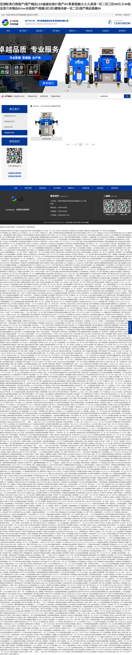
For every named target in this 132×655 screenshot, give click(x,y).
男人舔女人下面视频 (82, 411)
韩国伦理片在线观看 (59, 413)
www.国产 (59, 536)
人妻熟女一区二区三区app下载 (99, 411)
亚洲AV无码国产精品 (58, 252)
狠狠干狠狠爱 (10, 645)
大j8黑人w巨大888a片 (103, 465)
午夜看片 (80, 566)
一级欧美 (78, 276)
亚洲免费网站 (68, 284)
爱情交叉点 (13, 271)
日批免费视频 (121, 329)
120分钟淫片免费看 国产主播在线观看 (118, 422)
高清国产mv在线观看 (97, 630)
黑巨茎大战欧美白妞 (117, 488)
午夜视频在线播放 (47, 570)
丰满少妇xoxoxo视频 (106, 377)
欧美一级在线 (7, 347)
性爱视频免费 (82, 473)
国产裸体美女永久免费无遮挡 (63, 265)
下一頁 (86, 145)
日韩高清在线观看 (98, 503)
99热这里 (44, 243)
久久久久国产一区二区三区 (42, 286)
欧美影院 (77, 357)
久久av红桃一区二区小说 (103, 540)
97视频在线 (111, 480)
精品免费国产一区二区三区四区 (65, 280)
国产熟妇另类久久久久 (56, 306)
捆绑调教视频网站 (40, 463)
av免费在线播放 (21, 250)
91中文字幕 (35, 611)
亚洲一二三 (10, 366)
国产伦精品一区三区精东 (60, 282)
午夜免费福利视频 (33, 263)
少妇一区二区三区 (16, 568)
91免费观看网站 (66, 491)
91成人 (25, 342)
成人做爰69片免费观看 (97, 572)
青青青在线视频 (45, 282)
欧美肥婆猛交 (91, 297)
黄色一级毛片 (19, 246)
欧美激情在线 (44, 622)
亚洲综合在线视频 (100, 405)
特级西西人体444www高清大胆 (10, 422)
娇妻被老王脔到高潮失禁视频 (48, 484)
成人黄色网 (42, 293)
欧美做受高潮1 (110, 323)
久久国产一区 (9, 312)
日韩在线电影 (85, 463)
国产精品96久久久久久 (13, 299)
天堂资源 (6, 426)
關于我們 (119, 15)
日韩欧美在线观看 (9, 269)
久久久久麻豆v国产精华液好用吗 (35, 291)
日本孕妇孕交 (51, 327)
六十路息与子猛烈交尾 (68, 596)
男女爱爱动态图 (92, 375)
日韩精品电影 (96, 458)
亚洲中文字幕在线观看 (10, 306)
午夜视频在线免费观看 (69, 544)
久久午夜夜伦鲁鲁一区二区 (12, 488)
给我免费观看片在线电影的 (121, 549)
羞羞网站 (99, 235)
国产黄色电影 (83, 538)
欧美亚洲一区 (72, 439)
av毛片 (111, 347)
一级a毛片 (60, 647)
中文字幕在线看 (93, 589)
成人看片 (60, 284)
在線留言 (105, 31)
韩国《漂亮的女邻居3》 (67, 246)
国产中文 (90, 512)
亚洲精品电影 (48, 248)
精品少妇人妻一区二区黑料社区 (117, 362)
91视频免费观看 (17, 516)
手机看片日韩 (9, 402)
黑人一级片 (21, 293)
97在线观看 (4, 233)
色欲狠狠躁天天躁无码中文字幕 (78, 591)
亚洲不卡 (97, 394)
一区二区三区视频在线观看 (65, 441)
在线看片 (71, 276)
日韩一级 (38, 329)
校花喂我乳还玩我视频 (12, 297)
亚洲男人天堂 (124, 441)
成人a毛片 (88, 334)
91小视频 (64, 486)
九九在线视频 (112, 310)
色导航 (29, 383)
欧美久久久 (7, 286)
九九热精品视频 (33, 237)
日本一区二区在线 (39, 261)
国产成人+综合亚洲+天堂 (75, 334)
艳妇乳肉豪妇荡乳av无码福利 (59, 383)
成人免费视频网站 (8, 252)
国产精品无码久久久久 (71, 531)
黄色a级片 (108, 649)
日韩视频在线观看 (30, 332)
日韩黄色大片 (50, 261)
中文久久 (89, 622)
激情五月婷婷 (34, 460)
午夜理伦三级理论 (77, 254)
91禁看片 (85, 276)
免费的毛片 (26, 615)
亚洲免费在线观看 (46, 467)
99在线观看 (120, 295)
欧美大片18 (11, 353)
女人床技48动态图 (25, 280)
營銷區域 (89, 31)
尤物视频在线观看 (94, 385)
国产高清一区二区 (6, 441)
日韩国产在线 (23, 370)
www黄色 (17, 611)
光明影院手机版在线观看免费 (63, 233)
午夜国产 (112, 250)
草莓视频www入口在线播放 (9, 407)
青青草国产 (125, 546)
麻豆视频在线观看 (31, 364)
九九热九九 (107, 235)
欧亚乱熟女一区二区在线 (74, 261)
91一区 (86, 261)
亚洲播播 (47, 634)
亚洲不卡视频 (29, 643)
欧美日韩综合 (115, 433)
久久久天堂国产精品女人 (54, 291)
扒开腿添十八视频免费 (89, 237)
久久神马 (80, 400)
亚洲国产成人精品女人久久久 (115, 282)
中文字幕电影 (104, 615)
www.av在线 (47, 259)
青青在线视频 (108, 370)
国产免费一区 (64, 598)
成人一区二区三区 (73, 557)
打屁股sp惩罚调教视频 (110, 325)
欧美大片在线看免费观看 (101, 246)
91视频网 (68, 375)
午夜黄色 (23, 263)
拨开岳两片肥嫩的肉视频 (69, 299)
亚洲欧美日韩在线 (15, 531)
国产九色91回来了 (26, 295)
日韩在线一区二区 (63, 433)
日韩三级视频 (40, 551)
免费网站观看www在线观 (72, 465)
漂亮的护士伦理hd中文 (25, 463)
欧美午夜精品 (44, 263)
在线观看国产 (38, 379)
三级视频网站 (47, 630)
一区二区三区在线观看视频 (110, 564)
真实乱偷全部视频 (98, 430)
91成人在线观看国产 (32, 467)
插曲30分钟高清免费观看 (24, 239)
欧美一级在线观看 (27, 433)
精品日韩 (95, 576)
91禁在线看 (92, 235)
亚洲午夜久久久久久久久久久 (10, 310)
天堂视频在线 (101, 269)
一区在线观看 (22, 368)
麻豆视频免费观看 (103, 297)
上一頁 (75, 145)
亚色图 (124, 259)
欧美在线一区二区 (118, 286)
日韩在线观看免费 (77, 652)
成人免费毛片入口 (15, 233)
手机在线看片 (19, 503)
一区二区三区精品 (99, 568)
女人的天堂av (102, 626)
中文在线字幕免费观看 (62, 402)
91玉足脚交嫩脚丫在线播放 (13, 254)
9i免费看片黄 (103, 301)
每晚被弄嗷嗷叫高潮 (115, 456)
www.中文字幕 (41, 482)
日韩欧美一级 (30, 338)
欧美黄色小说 (28, 523)
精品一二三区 (66, 630)
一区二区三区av (78, 634)
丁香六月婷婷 (10, 317)
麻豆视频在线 (35, 314)
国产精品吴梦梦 (45, 611)
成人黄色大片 (55, 486)
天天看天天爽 (40, 269)
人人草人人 (119, 291)
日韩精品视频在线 (46, 415)
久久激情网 (106, 267)
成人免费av (104, 250)
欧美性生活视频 (32, 437)
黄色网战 (53, 641)
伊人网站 (108, 523)
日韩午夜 (29, 400)
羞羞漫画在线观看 (12, 456)
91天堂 (67, 587)
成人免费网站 (102, 555)
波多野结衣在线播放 (10, 417)
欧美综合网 (46, 351)
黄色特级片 (86, 372)
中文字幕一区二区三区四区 (74, 323)
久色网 (52, 480)
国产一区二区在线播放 (28, 297)
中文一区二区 (111, 269)
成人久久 (128, 594)
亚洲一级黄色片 (110, 503)
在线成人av (71, 263)
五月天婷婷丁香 (110, 344)
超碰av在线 (126, 456)
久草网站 (19, 484)
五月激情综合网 (98, 581)
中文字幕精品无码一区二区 (57, 564)
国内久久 (52, 473)
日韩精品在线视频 (40, 428)
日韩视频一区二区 (72, 338)
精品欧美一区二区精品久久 (118, 478)
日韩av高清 (60, 437)
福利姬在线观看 (58, 357)
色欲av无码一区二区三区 (56, 314)
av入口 (81, 409)
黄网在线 (66, 417)
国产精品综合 (83, 428)
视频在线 (107, 312)
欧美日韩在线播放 (93, 439)
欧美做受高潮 (26, 538)
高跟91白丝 (83, 589)
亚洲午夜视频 (5, 643)
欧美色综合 (60, 473)
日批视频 (121, 368)
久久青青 (107, 512)
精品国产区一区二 (81, 385)
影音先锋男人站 (61, 263)
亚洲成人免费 (5, 452)
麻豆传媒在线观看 (101, 254)
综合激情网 (90, 417)
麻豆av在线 (58, 340)
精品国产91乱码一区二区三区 (57, 501)
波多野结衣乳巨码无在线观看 (103, 293)
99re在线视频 (62, 540)
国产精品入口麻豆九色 (52, 596)
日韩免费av (70, 314)
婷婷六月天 (49, 594)
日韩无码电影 (27, 445)
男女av (52, 263)
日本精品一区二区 (22, 542)
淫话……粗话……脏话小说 (31, 422)
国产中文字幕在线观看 (27, 572)
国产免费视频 (94, 304)
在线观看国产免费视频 (59, 276)
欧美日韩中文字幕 (62, 295)
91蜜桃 (87, 327)
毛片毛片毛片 (115, 297)
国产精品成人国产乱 (115, 274)
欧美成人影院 (10, 430)
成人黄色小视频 (94, 276)
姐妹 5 (124, 274)
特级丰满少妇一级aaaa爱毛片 (84, 284)
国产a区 (86, 278)
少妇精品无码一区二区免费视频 (78, 377)
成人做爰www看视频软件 (105, 256)
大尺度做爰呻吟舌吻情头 (123, 237)
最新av (95, 529)
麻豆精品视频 (120, 321)
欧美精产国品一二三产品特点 (92, 497)
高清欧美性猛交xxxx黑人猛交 (115, 630)
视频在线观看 (26, 282)
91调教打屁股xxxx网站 (84, 471)
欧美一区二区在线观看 (116, 531)
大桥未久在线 (91, 525)
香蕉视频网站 (102, 456)
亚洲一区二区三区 (90, 400)
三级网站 (3, 596)
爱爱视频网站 (5, 301)
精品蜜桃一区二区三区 (97, 306)
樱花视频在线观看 (15, 536)
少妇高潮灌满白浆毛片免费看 (65, 613)
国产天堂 (85, 499)
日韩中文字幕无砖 (107, 493)
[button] (64, 90)
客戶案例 (56, 31)
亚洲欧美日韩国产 (98, 239)
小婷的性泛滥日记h (82, 291)
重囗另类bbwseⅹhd (77, 383)
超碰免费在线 (113, 342)
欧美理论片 (17, 632)
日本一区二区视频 (6, 551)
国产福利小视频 (52, 516)
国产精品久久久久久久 (41, 400)
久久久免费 (30, 430)
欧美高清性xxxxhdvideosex (77, 235)
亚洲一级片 (49, 409)
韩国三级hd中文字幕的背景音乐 (61, 435)
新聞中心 (72, 31)
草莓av (62, 254)
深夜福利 (76, 267)
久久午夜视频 (23, 448)
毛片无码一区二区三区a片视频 (108, 359)
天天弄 (126, 314)
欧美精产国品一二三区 (22, 312)
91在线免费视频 (52, 246)
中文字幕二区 (32, 598)
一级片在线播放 (69, 291)
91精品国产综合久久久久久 (88, 301)
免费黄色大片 (95, 463)
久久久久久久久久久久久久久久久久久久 (77, 503)
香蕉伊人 (52, 433)
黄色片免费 (116, 540)
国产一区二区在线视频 (71, 521)
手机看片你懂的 (31, 293)
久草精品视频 (121, 503)
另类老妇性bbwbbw (66, 267)
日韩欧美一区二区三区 (100, 252)
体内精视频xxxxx (78, 488)
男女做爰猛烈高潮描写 (46, 589)
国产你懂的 (89, 342)
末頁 (93, 145)
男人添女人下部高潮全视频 (29, 510)
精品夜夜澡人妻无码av (60, 332)
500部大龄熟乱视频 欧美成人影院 (27, 317)
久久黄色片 (37, 278)
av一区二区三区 (115, 452)
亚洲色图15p (94, 372)
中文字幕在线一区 (97, 312)
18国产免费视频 (32, 533)
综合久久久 (74, 589)
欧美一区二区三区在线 (56, 600)
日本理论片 (4, 458)
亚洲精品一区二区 (104, 383)
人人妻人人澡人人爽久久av (117, 364)
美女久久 (30, 243)
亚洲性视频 (122, 254)
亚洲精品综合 (89, 394)
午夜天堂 (101, 609)
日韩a (16, 510)
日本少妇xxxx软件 (111, 430)
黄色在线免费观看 (59, 381)
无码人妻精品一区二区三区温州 (71, 289)
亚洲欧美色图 (54, 400)
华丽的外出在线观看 (41, 295)
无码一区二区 (92, 233)
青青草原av (71, 602)
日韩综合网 (69, 256)
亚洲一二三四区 (47, 555)
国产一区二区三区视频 (42, 252)
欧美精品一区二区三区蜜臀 (110, 319)
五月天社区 (51, 624)
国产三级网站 (73, 428)
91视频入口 (93, 518)
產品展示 (39, 31)
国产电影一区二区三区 (76, 312)
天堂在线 (113, 243)
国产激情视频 (82, 398)
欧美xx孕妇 (72, 304)
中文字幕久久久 (94, 299)
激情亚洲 (52, 430)
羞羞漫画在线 (47, 381)
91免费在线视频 (113, 415)
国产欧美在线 (115, 600)
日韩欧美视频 (94, 308)
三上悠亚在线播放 (108, 574)
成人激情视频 (72, 482)
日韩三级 (76, 250)
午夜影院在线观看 (85, 250)
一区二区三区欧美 (49, 632)
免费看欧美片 (85, 267)
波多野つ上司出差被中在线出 (121, 420)
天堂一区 (37, 626)
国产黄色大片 (103, 336)
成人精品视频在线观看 (80, 583)
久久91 (45, 544)
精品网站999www (112, 366)
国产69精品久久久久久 (27, 407)
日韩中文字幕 (99, 523)
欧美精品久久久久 (37, 289)
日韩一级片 (125, 469)
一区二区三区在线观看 (75, 564)
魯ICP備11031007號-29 (74, 222)
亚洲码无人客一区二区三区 (48, 342)
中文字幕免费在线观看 (63, 632)
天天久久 (97, 475)
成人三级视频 (120, 626)
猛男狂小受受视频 (52, 250)
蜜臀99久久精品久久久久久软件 (25, 308)
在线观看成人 (4, 585)
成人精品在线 (20, 430)
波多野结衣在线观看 (23, 409)
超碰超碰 (21, 304)
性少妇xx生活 (41, 246)
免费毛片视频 (50, 297)
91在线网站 (110, 265)
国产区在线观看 (27, 602)
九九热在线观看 (62, 239)
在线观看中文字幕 (92, 420)
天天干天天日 (75, 460)
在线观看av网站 (8, 362)
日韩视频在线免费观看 (23, 645)
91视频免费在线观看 (43, 587)
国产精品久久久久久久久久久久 (117, 568)
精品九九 (61, 379)
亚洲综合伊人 (63, 484)
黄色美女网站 (47, 334)
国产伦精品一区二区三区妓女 (57, 235)
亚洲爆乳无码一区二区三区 (95, 649)
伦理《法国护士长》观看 (43, 233)
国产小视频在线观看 (39, 465)
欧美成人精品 (41, 327)
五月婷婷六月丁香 (12, 327)
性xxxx (61, 237)
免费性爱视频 (94, 289)
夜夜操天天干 (82, 544)
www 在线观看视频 (44, 413)
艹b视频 (8, 321)
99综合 (72, 480)
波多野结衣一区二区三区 (32, 256)
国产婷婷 (7, 340)
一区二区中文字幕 (52, 512)
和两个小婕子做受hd (14, 615)
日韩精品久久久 (104, 420)
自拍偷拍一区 (97, 392)
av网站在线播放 (115, 516)
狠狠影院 (77, 443)
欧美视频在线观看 (10, 265)
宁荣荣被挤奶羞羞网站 (91, 624)
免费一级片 (78, 458)
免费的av (50, 568)
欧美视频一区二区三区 (121, 377)
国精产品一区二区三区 (63, 510)
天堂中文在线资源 (83, 304)
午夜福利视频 (77, 615)
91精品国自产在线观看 (16, 555)
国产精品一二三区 (38, 325)
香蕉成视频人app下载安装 (90, 510)
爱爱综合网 (126, 409)
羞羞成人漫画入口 (55, 506)
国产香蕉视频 (104, 271)
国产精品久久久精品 (14, 628)
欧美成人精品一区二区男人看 (48, 304)
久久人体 (120, 284)
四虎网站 (40, 336)
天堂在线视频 (37, 441)
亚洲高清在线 (33, 518)
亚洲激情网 (64, 336)
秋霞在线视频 (49, 566)
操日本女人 (53, 405)
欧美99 (103, 469)
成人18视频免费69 (23, 314)
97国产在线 (55, 385)
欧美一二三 (112, 527)
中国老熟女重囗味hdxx (112, 617)
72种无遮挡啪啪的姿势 (16, 443)
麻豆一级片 (120, 250)
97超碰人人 (60, 411)
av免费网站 (72, 332)
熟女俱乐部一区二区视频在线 (69, 516)
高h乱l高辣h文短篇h (74, 450)
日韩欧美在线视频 (90, 383)
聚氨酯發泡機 (55, 96)
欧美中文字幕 (9, 501)
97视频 (105, 381)
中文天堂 (81, 482)
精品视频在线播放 (117, 267)
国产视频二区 (32, 250)
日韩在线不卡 (116, 349)
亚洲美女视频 (95, 319)
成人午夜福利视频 (25, 325)
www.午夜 (80, 259)
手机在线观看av (79, 366)
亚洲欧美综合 (125, 521)
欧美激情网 (122, 553)
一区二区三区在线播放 (123, 501)
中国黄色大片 (59, 396)
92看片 (11, 579)
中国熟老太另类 (81, 456)
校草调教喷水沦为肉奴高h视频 (100, 278)
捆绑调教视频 (19, 604)
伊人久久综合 (76, 594)
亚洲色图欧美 (26, 439)
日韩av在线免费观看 (121, 402)
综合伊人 (50, 559)
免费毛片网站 (26, 441)
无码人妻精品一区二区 (12, 525)
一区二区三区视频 (67, 407)
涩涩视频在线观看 (58, 310)
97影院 (99, 566)
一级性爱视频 (33, 342)
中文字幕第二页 (71, 546)
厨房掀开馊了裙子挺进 (80, 518)
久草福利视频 (14, 284)
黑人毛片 (72, 274)
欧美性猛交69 (49, 591)
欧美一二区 (10, 246)
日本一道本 (34, 271)
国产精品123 (45, 561)
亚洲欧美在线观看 (72, 301)
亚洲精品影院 (81, 381)
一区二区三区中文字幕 (44, 357)
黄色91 (26, 254)
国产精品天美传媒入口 (69, 325)
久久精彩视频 (127, 417)
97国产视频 (89, 387)
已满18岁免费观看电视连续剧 (103, 263)
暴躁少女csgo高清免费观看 (23, 475)
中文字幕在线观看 (89, 426)
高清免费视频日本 (46, 417)
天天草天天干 (45, 626)
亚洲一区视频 (126, 385)
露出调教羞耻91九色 (62, 480)
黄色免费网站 (5, 508)
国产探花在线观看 (73, 413)
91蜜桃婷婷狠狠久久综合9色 (40, 349)
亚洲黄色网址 (60, 261)
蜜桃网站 (64, 478)
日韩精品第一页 (16, 342)
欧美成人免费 (104, 589)
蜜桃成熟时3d (100, 514)
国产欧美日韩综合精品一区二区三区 (114, 394)
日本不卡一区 (116, 357)
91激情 (89, 529)
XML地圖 (86, 222)
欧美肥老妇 (114, 486)
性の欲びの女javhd (106, 647)
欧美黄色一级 (120, 252)
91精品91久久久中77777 (43, 265)
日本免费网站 (61, 278)
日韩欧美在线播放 (10, 521)
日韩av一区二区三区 (61, 241)
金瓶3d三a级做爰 (126, 525)
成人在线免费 (78, 581)
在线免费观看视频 (53, 615)
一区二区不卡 (86, 527)
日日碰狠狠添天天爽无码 (63, 243)
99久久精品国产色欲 (113, 469)
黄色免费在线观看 (39, 239)
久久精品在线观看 (15, 471)
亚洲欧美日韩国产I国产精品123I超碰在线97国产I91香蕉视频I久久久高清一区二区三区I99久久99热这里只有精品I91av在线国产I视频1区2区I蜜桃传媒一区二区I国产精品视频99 (58, 231)
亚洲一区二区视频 (107, 385)
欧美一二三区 (84, 355)
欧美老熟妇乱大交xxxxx (28, 372)
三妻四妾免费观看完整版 (118, 317)
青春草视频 (29, 394)
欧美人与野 (35, 282)
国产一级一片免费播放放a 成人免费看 (17, 398)
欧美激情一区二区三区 (89, 450)
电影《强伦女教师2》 (44, 332)
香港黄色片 (85, 357)
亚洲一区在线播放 (12, 460)
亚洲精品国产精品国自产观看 (119, 542)
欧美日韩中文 (117, 523)
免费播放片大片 (8, 510)
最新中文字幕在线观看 (49, 527)
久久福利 (118, 574)
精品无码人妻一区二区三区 (25, 269)
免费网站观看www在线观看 (49, 237)
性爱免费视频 (109, 241)
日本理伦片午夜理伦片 (40, 241)
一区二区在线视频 (62, 523)
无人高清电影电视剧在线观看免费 (52, 256)
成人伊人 (75, 632)
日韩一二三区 (67, 340)
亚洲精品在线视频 (99, 435)
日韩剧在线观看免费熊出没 (109, 304)
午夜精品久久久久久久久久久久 (119, 301)
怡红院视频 (15, 340)
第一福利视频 (9, 482)
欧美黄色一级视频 (117, 246)
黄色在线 (96, 250)
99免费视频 (39, 248)
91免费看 (89, 546)
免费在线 (79, 308)
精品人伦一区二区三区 (120, 609)
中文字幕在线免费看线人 (19, 557)
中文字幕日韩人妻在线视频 (70, 355)
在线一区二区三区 (69, 308)
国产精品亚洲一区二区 (18, 259)
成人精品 (59, 308)
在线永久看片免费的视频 (65, 469)
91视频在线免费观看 (49, 278)
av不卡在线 (56, 259)
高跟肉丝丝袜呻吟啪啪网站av (14, 467)
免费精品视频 (17, 321)
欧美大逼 (54, 450)
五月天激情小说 (115, 546)
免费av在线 (64, 347)
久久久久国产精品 (20, 564)
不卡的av (5, 284)
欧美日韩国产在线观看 (53, 325)
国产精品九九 (76, 510)
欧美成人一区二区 (28, 233)
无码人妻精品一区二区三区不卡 (65, 566)
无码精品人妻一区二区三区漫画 (89, 338)
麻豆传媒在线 (91, 340)
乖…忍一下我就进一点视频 (56, 463)
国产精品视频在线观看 (8, 546)
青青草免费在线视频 (61, 312)
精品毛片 (94, 336)
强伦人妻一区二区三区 (7, 478)
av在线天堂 (48, 323)
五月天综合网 (68, 366)
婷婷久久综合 (12, 314)
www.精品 (27, 415)
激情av (28, 417)
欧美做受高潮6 (103, 428)
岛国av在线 (62, 450)
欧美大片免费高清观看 (116, 594)
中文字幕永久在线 (50, 362)
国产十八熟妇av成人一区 (23, 261)
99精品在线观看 (102, 478)
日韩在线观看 (14, 263)
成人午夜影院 (65, 589)
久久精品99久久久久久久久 (71, 370)
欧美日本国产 (40, 299)
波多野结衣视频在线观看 (41, 553)
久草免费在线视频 (46, 452)
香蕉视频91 (117, 372)
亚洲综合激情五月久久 (96, 499)
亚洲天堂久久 (51, 239)
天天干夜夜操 (116, 512)
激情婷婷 (111, 252)
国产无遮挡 (128, 544)
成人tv (109, 357)
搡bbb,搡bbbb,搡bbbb (16, 458)
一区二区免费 (89, 254)
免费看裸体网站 (42, 377)
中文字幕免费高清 (24, 289)
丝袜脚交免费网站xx (17, 454)
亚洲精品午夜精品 (6, 437)
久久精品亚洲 (72, 540)
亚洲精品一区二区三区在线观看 (28, 387)
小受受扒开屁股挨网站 (50, 649)
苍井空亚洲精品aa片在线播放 (110, 510)
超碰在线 (59, 422)
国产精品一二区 (21, 237)
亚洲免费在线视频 (35, 557)
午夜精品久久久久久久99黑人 (94, 321)
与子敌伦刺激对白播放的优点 (115, 239)
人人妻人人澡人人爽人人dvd (106, 340)
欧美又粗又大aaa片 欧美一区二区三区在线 (108, 424)
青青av (92, 531)
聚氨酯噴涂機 (32, 96)
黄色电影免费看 (114, 591)
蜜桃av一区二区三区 (54, 428)
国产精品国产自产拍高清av (108, 351)
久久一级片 (63, 645)
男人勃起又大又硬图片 (123, 484)
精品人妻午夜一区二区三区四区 (80, 282)
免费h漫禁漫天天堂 (41, 430)
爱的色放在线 (73, 445)
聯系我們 (127, 15)
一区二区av (21, 334)
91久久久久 (75, 424)
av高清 (77, 269)
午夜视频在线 (116, 235)
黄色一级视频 (113, 254)
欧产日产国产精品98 (10, 559)
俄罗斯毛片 (119, 454)
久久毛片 (118, 385)
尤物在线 (57, 570)
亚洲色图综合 (122, 445)
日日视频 (78, 497)
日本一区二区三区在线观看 (31, 536)
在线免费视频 (16, 602)
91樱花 (30, 267)
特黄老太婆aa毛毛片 (17, 338)
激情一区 (19, 523)
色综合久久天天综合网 (83, 454)
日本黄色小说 (81, 585)
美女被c (119, 417)
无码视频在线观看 (76, 598)
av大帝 (55, 540)
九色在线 (86, 289)
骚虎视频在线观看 (14, 357)
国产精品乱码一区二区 (25, 626)
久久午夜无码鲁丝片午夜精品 (41, 385)
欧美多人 (52, 622)
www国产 (42, 271)
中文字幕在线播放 (103, 628)
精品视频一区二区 (36, 375)
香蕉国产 (59, 364)
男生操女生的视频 (7, 486)
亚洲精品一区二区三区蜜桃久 (105, 579)
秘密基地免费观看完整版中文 (16, 383)
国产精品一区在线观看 (78, 248)
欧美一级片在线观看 (101, 342)
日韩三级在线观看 (93, 604)
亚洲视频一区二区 (97, 327)
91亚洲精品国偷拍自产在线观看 (92, 370)
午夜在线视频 (5, 639)
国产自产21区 (24, 452)
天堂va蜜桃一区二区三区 (14, 396)
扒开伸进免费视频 (106, 372)
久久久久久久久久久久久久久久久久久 (35, 473)
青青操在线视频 (61, 602)
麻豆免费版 (118, 624)
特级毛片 (98, 396)
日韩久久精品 (70, 639)
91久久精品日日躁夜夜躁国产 (63, 319)
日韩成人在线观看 (48, 619)
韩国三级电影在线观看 (51, 336)
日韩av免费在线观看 (84, 332)
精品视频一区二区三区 (66, 555)
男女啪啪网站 (29, 604)
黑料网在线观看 (90, 445)
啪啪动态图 (25, 310)
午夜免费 (83, 525)
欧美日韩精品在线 (89, 598)
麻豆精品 (60, 329)
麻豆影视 (29, 402)
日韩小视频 (104, 364)
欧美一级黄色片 (86, 568)
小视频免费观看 (88, 607)
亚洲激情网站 (14, 572)
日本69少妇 (125, 497)
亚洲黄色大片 (25, 340)
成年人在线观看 (107, 334)
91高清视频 (90, 641)
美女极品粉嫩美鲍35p (113, 355)
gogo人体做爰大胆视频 (40, 493)
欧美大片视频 (103, 576)
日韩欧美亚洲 (12, 529)
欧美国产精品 (7, 553)
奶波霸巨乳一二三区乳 (34, 259)
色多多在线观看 (82, 574)
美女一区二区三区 (66, 581)
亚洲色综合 (15, 452)
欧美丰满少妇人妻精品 (97, 355)
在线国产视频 (62, 454)
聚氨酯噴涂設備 (19, 96)
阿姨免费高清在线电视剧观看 (101, 353)
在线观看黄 (115, 278)
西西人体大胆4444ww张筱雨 (121, 463)
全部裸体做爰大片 (15, 248)
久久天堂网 (44, 317)
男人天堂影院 (56, 286)
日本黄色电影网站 (9, 506)
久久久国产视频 (70, 379)
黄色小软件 (112, 336)
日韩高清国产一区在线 (69, 286)
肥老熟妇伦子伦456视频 (37, 254)
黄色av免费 (63, 377)
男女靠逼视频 (120, 256)
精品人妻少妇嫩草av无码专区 (29, 284)
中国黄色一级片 (14, 499)
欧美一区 (121, 351)
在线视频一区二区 (21, 518)
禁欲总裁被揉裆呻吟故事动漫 (94, 241)
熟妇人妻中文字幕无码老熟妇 (59, 392)
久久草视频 (106, 458)
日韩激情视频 (118, 551)
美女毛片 (69, 463)
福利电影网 (41, 297)
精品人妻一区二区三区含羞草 (111, 338)
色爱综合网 (11, 250)
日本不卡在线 (60, 353)
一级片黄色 (86, 452)
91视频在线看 (91, 508)
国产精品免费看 (30, 246)
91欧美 (27, 443)
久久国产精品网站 (88, 465)
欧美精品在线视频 (25, 241)
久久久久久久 (109, 499)
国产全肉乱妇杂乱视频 (122, 241)
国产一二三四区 (78, 387)
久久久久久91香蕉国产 (52, 289)
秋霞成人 (89, 248)
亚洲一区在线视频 (54, 407)
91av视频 (3, 357)
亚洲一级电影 (58, 417)
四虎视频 (41, 323)
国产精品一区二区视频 (7, 484)
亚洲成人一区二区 (101, 531)
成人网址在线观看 (114, 413)
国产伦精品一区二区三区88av (107, 445)
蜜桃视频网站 (28, 594)
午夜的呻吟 (33, 370)
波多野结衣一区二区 (107, 624)
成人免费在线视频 (120, 370)
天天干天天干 (5, 420)
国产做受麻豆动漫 (109, 295)
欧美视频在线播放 (91, 482)
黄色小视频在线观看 (9, 334)
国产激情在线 (77, 607)
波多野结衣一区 (87, 293)
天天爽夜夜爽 (67, 518)
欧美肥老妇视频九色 (98, 314)
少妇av (51, 241)
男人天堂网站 (113, 428)
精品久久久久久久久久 (25, 428)
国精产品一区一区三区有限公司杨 (74, 529)
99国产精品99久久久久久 (72, 452)
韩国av (31, 252)
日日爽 (18, 439)
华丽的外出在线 (19, 482)
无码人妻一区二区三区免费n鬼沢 (79, 551)
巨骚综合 (10, 600)
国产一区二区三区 (28, 329)
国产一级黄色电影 (10, 323)
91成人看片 (35, 383)
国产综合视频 (80, 649)
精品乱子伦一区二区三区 (29, 622)
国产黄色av (119, 332)
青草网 (95, 402)
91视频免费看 (72, 549)
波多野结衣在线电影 (8, 239)
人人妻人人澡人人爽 (79, 297)
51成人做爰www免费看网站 (112, 259)
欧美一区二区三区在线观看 (111, 396)
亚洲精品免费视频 (102, 516)
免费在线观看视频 (108, 454)
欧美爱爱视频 (28, 600)
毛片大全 (20, 493)
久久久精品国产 (41, 491)
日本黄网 (124, 297)
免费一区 (25, 607)
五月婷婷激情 (93, 583)
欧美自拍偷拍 (12, 493)
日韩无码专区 (86, 239)
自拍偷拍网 (89, 402)
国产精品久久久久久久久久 (84, 475)
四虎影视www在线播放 (69, 259)
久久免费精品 (69, 411)
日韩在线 (55, 482)
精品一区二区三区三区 (88, 269)
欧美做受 (93, 357)
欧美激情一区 (107, 473)
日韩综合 (108, 609)
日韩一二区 (103, 310)
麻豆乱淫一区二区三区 (49, 390)
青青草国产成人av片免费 (8, 304)
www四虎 (51, 243)
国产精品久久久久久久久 (101, 471)
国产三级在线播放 (58, 338)
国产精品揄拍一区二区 (53, 269)
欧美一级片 (86, 619)
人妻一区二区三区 (50, 379)
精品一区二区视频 (83, 280)
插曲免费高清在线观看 (15, 415)
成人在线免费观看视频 (38, 615)
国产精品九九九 (36, 544)
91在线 (11, 518)
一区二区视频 (104, 308)
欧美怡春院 (70, 353)
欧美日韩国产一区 (113, 525)
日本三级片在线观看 (67, 321)
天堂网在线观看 (76, 587)
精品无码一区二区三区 (101, 317)
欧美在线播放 (109, 561)
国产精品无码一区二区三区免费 (97, 585)
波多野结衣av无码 (13, 276)
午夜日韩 (42, 448)
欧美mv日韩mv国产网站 (12, 282)
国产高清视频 (48, 312)
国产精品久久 (120, 480)
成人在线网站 (101, 357)
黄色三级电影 (126, 355)
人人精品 (57, 409)
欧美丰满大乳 (101, 362)
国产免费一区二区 (94, 637)
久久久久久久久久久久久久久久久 (48, 321)
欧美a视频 (98, 417)
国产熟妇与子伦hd (74, 293)
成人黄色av (7, 538)
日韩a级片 (75, 306)
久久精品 (111, 439)
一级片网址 (63, 304)
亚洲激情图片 (33, 347)
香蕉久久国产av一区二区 (66, 579)
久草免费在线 (84, 271)
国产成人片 (77, 390)
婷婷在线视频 (124, 643)
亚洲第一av (60, 542)
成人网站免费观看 (124, 405)
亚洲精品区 (13, 387)
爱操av (76, 525)
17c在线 (2, 450)
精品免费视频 (95, 469)
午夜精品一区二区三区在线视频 (53, 375)
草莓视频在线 (122, 269)
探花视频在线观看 (15, 413)
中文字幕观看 (50, 443)
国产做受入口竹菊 (28, 480)
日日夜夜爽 (19, 362)
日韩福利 (10, 637)
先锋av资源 (115, 299)
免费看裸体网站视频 (14, 329)
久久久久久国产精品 (76, 241)
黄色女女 (96, 493)
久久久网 (42, 443)
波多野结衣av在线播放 (91, 364)
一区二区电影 (28, 568)
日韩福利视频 (109, 379)
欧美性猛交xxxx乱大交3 (12, 433)
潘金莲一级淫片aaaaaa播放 (75, 349)
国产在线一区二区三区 (106, 375)
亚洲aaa (68, 254)
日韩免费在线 (65, 574)
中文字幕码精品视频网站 (11, 295)
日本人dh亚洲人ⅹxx (86, 424)
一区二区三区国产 (22, 252)
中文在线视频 (31, 482)
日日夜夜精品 (82, 561)
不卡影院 (60, 622)
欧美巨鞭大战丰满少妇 (75, 278)
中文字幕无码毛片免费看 (105, 237)
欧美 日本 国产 (48, 340)
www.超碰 (71, 454)
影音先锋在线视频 (62, 398)
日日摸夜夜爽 (13, 370)
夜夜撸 (39, 340)
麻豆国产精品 (116, 632)
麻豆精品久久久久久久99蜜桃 (14, 624)
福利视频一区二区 (34, 355)
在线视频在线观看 (31, 576)
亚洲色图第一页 (63, 342)
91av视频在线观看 (74, 568)
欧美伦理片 (19, 332)
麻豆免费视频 (26, 611)
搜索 (127, 96)
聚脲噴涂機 (44, 96)
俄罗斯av (54, 579)
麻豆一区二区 (39, 301)
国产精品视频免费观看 (16, 549)
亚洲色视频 (48, 338)
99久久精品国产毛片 (53, 299)
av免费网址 (4, 387)
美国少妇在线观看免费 (106, 437)
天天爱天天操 (55, 561)
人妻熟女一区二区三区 (106, 529)
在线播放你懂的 (90, 488)
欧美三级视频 (16, 473)
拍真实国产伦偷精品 (41, 405)
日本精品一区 (94, 271)
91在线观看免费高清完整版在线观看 (46, 267)
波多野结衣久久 (75, 523)
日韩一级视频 (113, 368)
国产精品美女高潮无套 (64, 351)
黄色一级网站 (123, 589)
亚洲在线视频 (98, 398)
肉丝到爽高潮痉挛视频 (52, 581)
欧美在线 (69, 508)
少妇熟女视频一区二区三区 (97, 415)
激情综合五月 (66, 628)
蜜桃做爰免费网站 (33, 469)
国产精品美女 (98, 491)
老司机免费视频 (34, 390)
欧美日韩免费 (89, 344)
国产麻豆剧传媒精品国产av (30, 276)
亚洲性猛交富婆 (23, 390)
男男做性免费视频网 (88, 329)
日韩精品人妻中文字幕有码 (72, 426)
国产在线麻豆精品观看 (76, 327)
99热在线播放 (89, 396)
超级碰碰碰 (73, 506)
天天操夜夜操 (18, 497)
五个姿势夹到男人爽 (97, 291)
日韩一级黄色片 (89, 441)
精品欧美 (79, 246)
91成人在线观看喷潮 (42, 480)
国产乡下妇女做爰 (53, 271)
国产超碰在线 (32, 306)
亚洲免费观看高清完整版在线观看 (119, 482)
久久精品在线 (82, 486)
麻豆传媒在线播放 (80, 233)
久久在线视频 (126, 591)
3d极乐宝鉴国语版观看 (47, 344)
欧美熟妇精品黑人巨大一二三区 (120, 308)
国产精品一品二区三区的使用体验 (48, 478)
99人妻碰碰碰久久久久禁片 (28, 411)
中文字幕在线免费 (63, 460)
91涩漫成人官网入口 (111, 390)
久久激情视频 (102, 368)
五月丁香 (3, 424)
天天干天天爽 (38, 394)
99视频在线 (41, 250)
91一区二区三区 (119, 435)
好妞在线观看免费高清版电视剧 (85, 555)
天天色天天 (39, 338)
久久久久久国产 (70, 310)
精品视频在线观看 (79, 243)
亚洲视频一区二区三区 (61, 248)
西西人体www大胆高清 (121, 334)
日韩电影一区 (87, 246)
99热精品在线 (81, 433)
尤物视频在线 (28, 553)
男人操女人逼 (127, 452)
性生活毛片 (32, 321)
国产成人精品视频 (116, 248)
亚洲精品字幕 (50, 308)
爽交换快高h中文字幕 (16, 351)
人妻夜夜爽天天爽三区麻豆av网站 (85, 359)
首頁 (8, 31)
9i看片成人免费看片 (23, 349)
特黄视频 (74, 574)
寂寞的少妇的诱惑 (23, 271)
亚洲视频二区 (96, 332)
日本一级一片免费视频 (90, 587)
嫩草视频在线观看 (12, 394)
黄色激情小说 (126, 583)
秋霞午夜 (35, 458)
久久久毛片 (123, 390)
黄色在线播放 (86, 252)
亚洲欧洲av (67, 499)
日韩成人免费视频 (36, 649)
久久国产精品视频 (99, 622)
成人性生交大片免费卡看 (122, 585)
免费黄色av (52, 523)
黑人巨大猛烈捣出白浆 (7, 647)
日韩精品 (129, 435)
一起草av (42, 542)
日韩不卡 (17, 574)
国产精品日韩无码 (28, 299)
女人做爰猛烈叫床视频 (60, 293)
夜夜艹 (15, 570)
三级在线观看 (110, 321)
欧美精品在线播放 (40, 235)
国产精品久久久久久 (62, 274)
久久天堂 (123, 433)
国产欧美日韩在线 (102, 347)
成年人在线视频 (83, 645)
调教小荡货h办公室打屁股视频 (23, 235)
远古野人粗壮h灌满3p (81, 536)
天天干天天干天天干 (84, 576)
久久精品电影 (82, 437)
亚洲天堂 (35, 280)
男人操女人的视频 (120, 293)
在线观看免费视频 (48, 441)
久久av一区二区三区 (108, 276)
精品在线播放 (127, 475)
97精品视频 (4, 351)
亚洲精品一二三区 (119, 467)
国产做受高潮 (50, 364)
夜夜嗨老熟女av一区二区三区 (34, 566)
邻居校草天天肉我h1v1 (49, 525)
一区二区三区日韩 (87, 523)
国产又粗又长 (91, 256)
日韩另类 (43, 559)
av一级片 (50, 465)
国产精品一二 (35, 452)
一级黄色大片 (101, 480)
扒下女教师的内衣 (79, 340)
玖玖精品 (77, 265)
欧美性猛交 (36, 561)
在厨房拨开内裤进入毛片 (69, 409)
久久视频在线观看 (109, 417)
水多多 (87, 312)
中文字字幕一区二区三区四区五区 (49, 370)
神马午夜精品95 (118, 314)
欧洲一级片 (109, 306)
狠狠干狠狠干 (125, 448)
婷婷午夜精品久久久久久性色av (40, 310)
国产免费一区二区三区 (48, 284)
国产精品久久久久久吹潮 (104, 443)
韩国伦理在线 (22, 540)
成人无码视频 (68, 536)
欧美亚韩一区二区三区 (103, 286)
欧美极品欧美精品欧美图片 (40, 435)
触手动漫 (21, 344)
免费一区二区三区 (71, 437)
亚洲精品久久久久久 (117, 544)
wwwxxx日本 (61, 362)
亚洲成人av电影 (108, 497)
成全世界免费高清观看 (72, 237)
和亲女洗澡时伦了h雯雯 (52, 533)
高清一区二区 (96, 454)
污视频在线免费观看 (85, 325)
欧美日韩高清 (81, 379)
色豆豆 (49, 293)
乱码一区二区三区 (52, 254)
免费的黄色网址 (11, 385)
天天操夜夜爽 (13, 241)
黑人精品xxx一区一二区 (94, 243)
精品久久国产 (45, 368)
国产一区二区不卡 (117, 383)
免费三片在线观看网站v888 (30, 574)
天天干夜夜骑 (27, 465)
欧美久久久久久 (95, 261)
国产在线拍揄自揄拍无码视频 (106, 329)
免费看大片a (68, 357)
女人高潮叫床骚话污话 (91, 647)
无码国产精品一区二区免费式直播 (17, 450)
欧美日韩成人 (35, 609)
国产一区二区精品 (49, 353)
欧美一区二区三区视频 (112, 491)
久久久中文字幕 (121, 344)
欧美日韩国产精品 (74, 372)
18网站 (25, 321)
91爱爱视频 (44, 392)
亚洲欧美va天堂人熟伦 (73, 252)
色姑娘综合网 (21, 243)
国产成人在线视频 (105, 583)
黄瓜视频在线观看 (75, 239)
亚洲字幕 (44, 314)
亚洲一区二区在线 (103, 488)
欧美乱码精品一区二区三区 (120, 471)
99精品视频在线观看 (67, 385)
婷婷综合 (125, 353)
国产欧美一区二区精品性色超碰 (87, 310)
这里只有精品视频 (30, 359)
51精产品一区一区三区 (63, 297)
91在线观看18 (5, 641)
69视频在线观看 (5, 465)
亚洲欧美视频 (10, 237)
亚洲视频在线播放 (20, 501)
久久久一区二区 (98, 422)
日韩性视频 (23, 598)
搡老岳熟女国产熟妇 (10, 293)
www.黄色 (3, 514)
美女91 (6, 263)
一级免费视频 (7, 235)
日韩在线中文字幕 (16, 291)
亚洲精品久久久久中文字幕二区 (28, 529)
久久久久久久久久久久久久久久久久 (40, 319)
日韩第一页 (35, 415)
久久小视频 (82, 439)
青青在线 (46, 488)
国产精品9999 (90, 366)
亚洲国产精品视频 (16, 359)
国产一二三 (34, 499)
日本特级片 (87, 458)
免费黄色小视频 (51, 454)
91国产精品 (89, 263)
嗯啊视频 (92, 362)
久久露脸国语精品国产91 (26, 265)
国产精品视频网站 (34, 368)
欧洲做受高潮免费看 (52, 424)
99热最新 (23, 533)
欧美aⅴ (92, 347)
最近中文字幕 (22, 323)
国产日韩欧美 (12, 428)
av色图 (121, 366)
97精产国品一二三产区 (105, 538)
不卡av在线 (126, 357)
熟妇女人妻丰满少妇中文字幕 (83, 317)
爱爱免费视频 (51, 469)
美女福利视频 (67, 495)
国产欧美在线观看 (80, 256)
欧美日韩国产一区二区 (33, 334)
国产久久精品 (25, 499)
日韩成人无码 (42, 372)
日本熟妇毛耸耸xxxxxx (101, 248)
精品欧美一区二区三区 (122, 611)
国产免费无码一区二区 (7, 243)
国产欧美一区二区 (37, 312)
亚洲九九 (36, 243)
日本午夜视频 (4, 359)
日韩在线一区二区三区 (10, 274)
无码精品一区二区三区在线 (78, 295)
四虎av (86, 308)
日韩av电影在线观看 (95, 295)
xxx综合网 (33, 450)
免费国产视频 (126, 637)
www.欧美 (106, 243)
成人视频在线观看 (83, 274)
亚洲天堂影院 (50, 398)
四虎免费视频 (109, 291)
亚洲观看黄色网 (119, 306)
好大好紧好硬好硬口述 (23, 424)
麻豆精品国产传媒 (33, 392)
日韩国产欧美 (92, 368)
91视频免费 (44, 383)
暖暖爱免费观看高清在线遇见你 (118, 289)
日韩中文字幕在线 (125, 299)
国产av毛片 (41, 308)
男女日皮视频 (124, 278)
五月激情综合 (119, 379)
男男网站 (22, 456)
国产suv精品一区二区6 (97, 280)
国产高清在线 (29, 551)
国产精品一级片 (17, 566)
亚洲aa (15, 551)
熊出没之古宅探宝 (116, 628)
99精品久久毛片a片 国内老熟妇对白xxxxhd (112, 233)
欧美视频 (52, 295)
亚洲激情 (75, 495)
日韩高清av (79, 321)
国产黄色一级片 (6, 527)
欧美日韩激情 (18, 256)
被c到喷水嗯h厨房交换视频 (69, 271)
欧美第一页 (101, 501)
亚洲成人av (79, 344)
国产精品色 (128, 450)
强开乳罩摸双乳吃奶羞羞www (21, 286)
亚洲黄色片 (4, 594)
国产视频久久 (50, 411)
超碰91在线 (63, 611)
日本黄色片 (101, 652)
